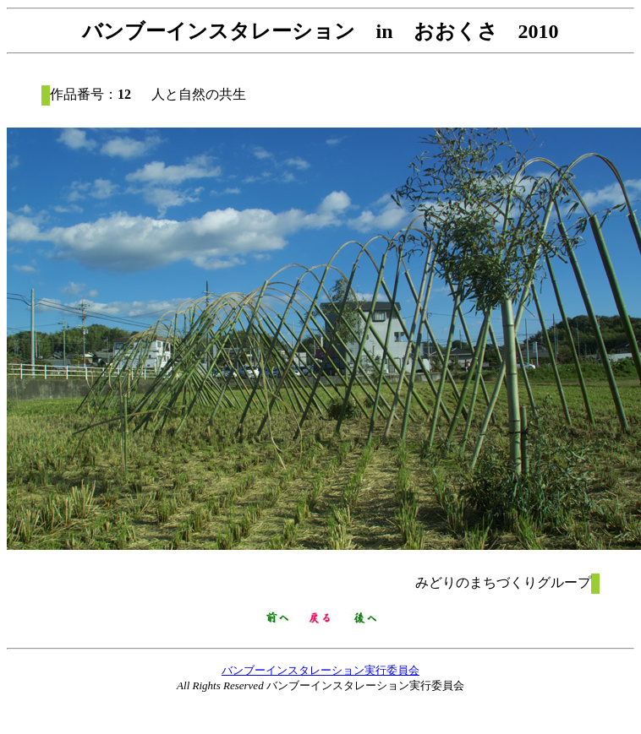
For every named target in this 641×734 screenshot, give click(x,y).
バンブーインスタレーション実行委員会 (320, 670)
